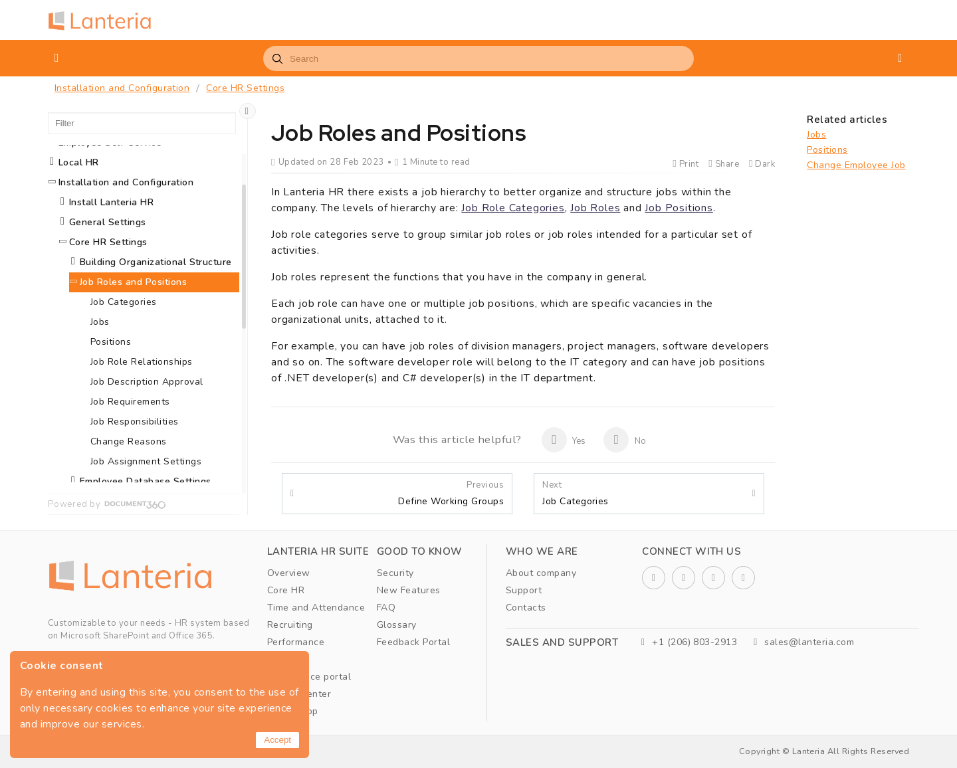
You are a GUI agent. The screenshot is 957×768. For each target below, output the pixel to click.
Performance (295, 642)
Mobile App (292, 711)
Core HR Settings (245, 88)
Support (524, 590)
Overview (288, 573)
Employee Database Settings (145, 481)
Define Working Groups (451, 493)
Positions (827, 150)
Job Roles (595, 208)
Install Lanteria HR (111, 202)
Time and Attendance (316, 607)
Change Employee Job (856, 165)
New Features (409, 590)
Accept (277, 740)
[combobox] (478, 58)
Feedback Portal (413, 642)
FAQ (386, 607)
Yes (564, 439)
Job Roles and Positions (133, 282)
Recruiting (290, 625)
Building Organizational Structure (156, 262)
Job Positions (678, 208)
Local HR (78, 162)
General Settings (107, 222)
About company (541, 573)
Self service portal (309, 676)
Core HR (285, 590)
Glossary (397, 625)
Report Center (299, 694)
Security (395, 573)
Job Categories (575, 493)
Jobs (816, 134)
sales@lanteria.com (804, 642)
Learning (286, 659)
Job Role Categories (512, 208)
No (624, 439)
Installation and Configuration (121, 88)
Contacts (526, 607)
